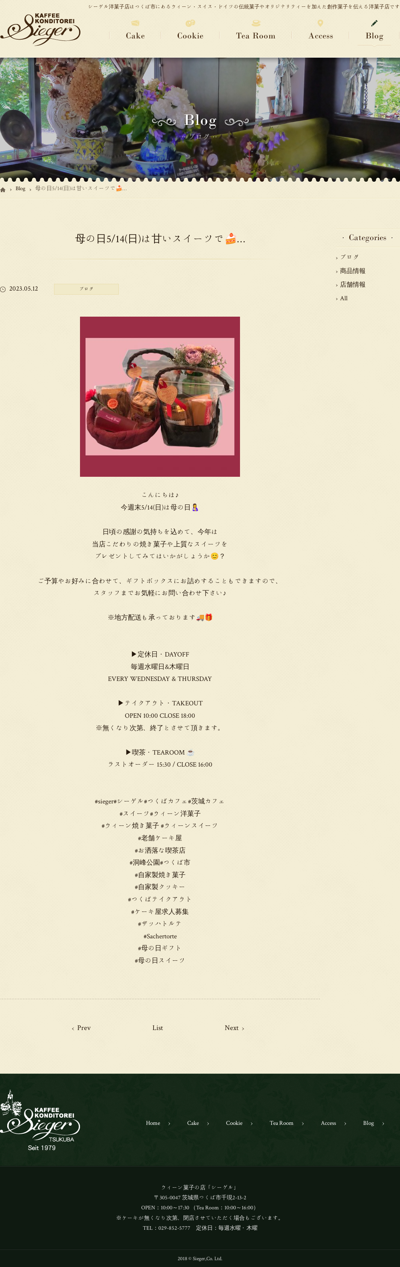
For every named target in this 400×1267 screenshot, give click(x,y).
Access (328, 1123)
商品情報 (353, 270)
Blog (20, 188)
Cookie (234, 1123)
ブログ (349, 257)
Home (153, 1123)
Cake (193, 1123)
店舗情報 (353, 284)
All (344, 298)
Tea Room (282, 1123)
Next (232, 1027)
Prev (84, 1027)
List (157, 1027)
